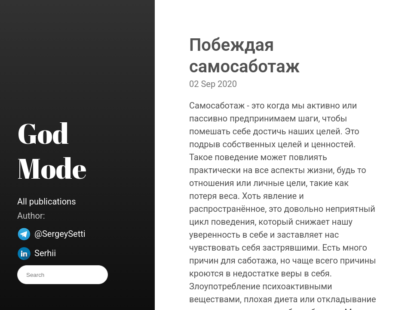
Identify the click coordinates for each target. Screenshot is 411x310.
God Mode (51, 150)
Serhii (45, 253)
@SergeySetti (60, 234)
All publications (46, 201)
